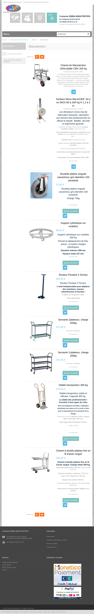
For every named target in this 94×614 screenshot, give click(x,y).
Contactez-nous (15, 15)
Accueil (4, 40)
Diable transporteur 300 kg (73, 385)
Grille (42, 57)
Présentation (51, 536)
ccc (13, 34)
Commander (39, 15)
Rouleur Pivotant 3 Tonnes (73, 274)
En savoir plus (79, 86)
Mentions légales (52, 543)
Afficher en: (30, 56)
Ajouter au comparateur (73, 92)
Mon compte (26, 15)
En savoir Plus (61, 612)
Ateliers (34, 40)
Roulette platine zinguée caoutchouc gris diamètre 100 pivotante (73, 177)
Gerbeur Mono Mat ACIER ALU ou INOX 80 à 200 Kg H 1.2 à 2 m (73, 102)
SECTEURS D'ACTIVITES (19, 40)
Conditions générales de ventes (57, 540)
